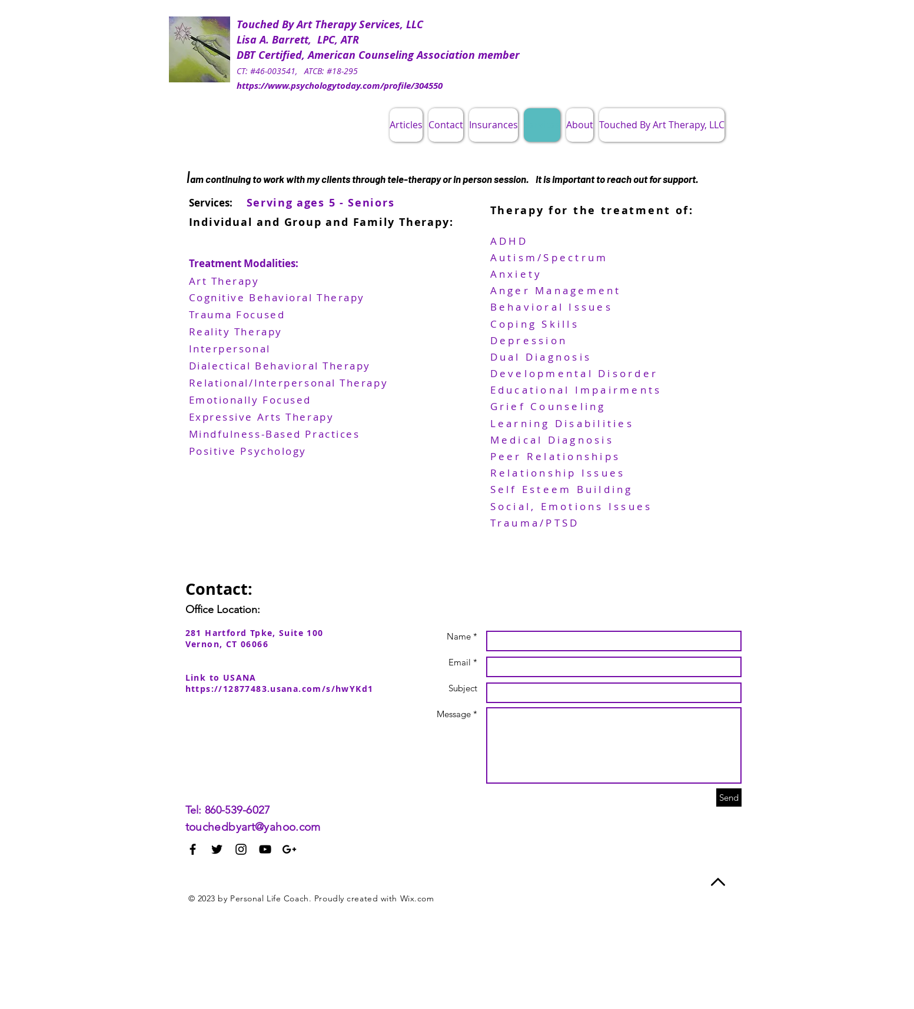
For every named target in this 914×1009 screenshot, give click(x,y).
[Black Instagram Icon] (241, 849)
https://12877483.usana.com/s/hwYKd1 (279, 688)
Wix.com (417, 898)
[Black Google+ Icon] (289, 849)
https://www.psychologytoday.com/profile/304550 (340, 85)
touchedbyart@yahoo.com (253, 827)
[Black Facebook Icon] (192, 849)
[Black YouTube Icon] (265, 849)
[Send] (729, 797)
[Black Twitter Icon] (217, 849)
